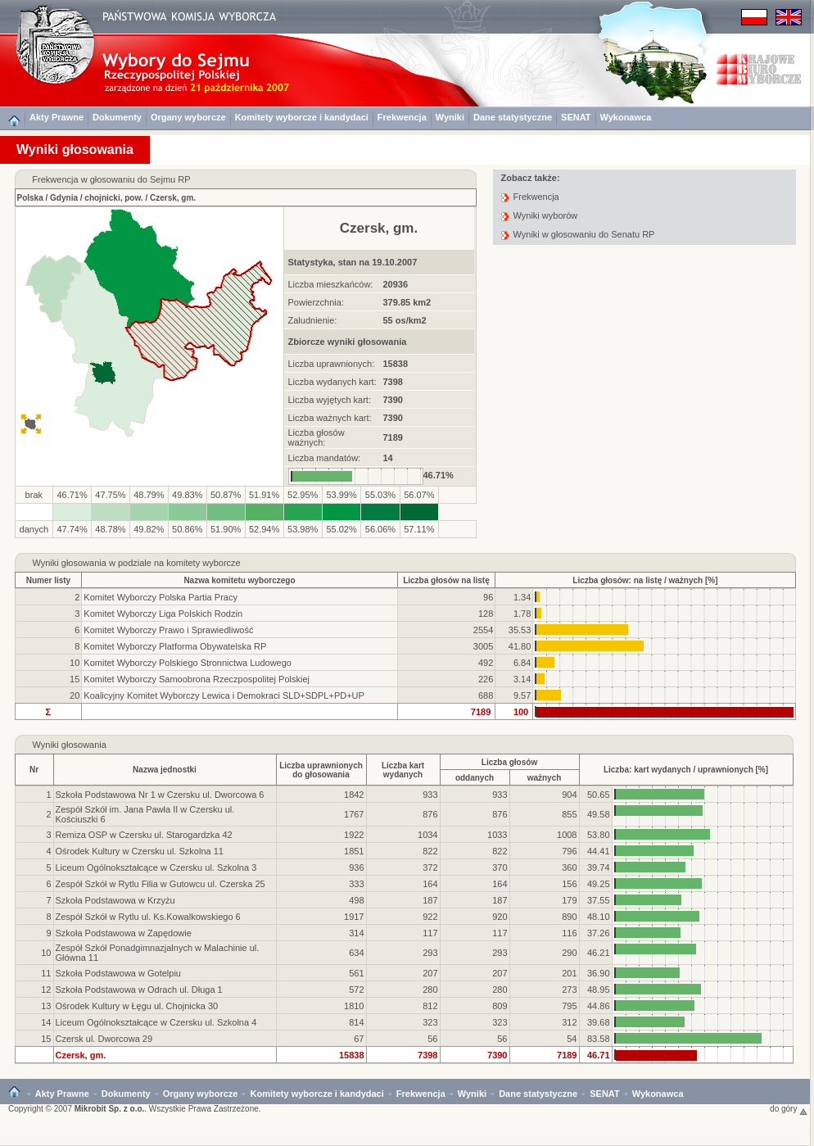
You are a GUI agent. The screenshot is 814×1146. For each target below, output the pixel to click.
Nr (33, 769)
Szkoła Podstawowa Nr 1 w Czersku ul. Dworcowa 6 (160, 794)
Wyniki (450, 117)
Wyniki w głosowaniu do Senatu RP (584, 234)
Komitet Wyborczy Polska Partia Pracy (160, 597)
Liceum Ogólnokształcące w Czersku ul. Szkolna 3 (156, 867)
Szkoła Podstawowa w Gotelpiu (118, 973)
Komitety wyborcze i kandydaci (302, 117)
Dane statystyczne (512, 117)
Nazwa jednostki (165, 769)
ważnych (544, 777)
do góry (788, 1108)
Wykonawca (626, 117)
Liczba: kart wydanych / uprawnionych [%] (686, 769)
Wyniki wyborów (545, 215)
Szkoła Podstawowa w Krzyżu (115, 900)
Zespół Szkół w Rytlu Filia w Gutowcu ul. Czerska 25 (160, 884)
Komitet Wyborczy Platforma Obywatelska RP (175, 646)
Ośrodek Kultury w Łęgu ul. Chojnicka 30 (137, 1006)
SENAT (575, 117)
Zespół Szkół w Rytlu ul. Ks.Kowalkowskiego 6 (148, 917)
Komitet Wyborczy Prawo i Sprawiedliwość (168, 630)
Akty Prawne (56, 117)
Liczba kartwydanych (403, 770)
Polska (30, 197)
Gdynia (64, 197)
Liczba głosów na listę (446, 580)
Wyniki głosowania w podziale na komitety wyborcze (136, 563)
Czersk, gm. (173, 197)
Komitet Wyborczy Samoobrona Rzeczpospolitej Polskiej (197, 679)
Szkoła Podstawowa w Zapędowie (124, 933)
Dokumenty (117, 117)
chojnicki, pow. (113, 197)
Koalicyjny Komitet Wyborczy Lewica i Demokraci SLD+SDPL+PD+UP (224, 695)
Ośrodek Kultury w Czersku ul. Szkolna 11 (140, 851)
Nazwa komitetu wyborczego (239, 580)
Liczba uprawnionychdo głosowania (321, 770)
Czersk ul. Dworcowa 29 (104, 1039)
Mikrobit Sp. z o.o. (110, 1108)
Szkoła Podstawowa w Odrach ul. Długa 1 (139, 989)
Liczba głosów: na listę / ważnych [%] (644, 580)
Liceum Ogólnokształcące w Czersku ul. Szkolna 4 (156, 1022)
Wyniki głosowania (69, 745)
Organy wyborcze (188, 117)
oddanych (474, 777)
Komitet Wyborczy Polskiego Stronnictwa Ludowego (188, 663)
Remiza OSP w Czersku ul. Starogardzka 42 (144, 835)
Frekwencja (402, 117)
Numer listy (48, 580)
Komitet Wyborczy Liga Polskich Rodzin (163, 613)
